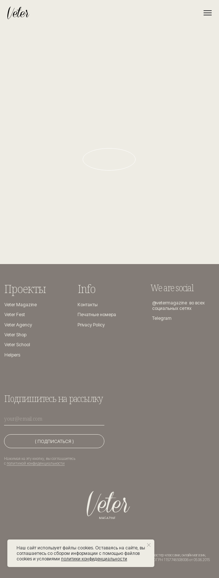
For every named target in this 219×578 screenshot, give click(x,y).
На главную (109, 159)
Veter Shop (15, 334)
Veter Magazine (20, 304)
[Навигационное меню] (208, 12)
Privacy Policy (91, 325)
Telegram (162, 318)
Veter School (17, 344)
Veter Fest (14, 314)
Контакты (88, 304)
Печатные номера (97, 314)
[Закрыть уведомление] (148, 545)
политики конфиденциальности (94, 558)
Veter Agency (18, 325)
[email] (54, 418)
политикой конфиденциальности (36, 463)
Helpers (12, 355)
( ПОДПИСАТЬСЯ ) (54, 441)
